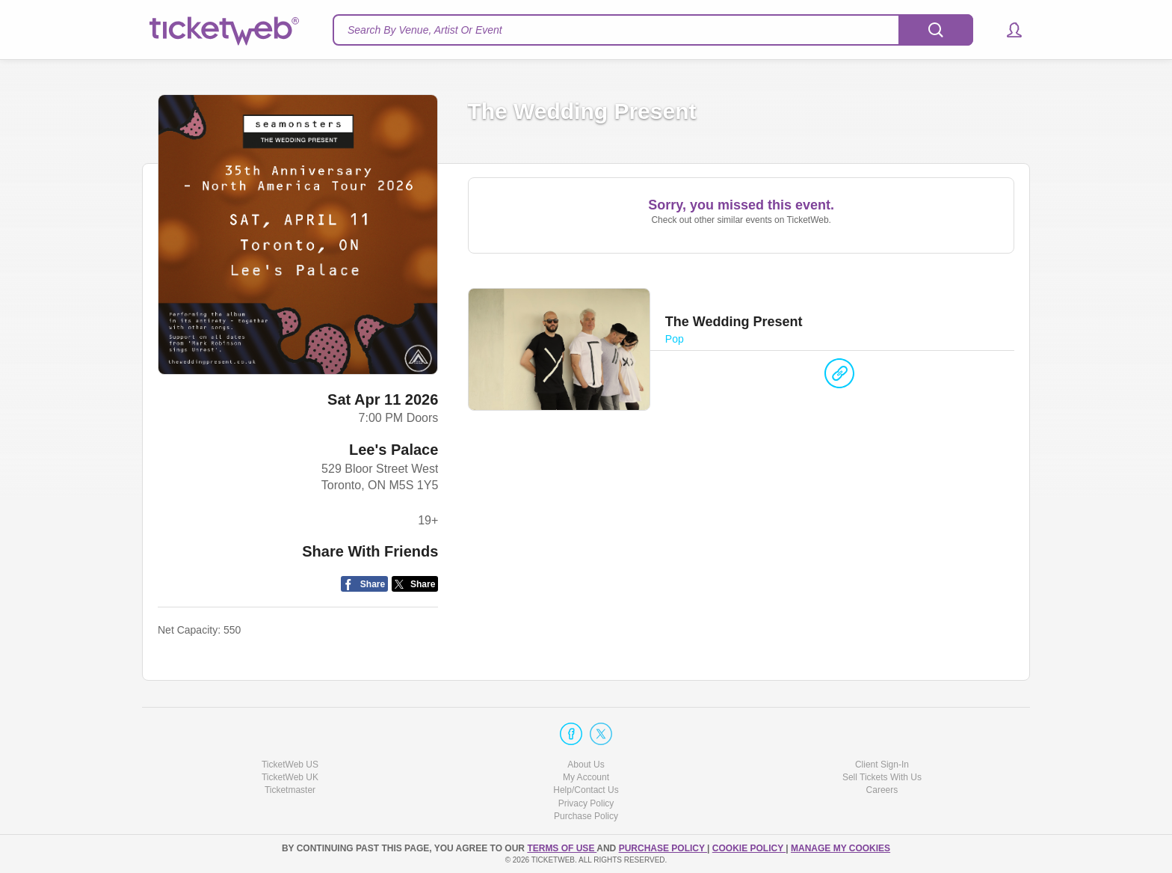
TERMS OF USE (561, 848)
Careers (882, 790)
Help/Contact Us (585, 790)
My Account (586, 777)
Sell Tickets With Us (882, 777)
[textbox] (653, 30)
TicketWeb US (290, 764)
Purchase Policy (586, 816)
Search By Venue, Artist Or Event (425, 30)
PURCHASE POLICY (663, 848)
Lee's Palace (393, 449)
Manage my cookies (840, 848)
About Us (585, 764)
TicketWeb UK (290, 777)
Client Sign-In (882, 764)
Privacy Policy (586, 803)
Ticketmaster (290, 790)
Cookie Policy (749, 848)
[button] (1007, 30)
